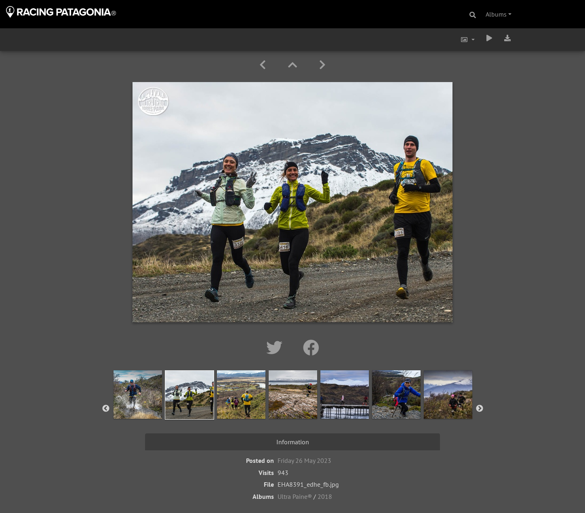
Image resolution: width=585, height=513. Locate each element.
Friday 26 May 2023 (304, 460)
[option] (138, 407)
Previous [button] (106, 409)
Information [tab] (292, 442)
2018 (325, 496)
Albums (496, 14)
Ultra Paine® (295, 496)
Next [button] (480, 409)
